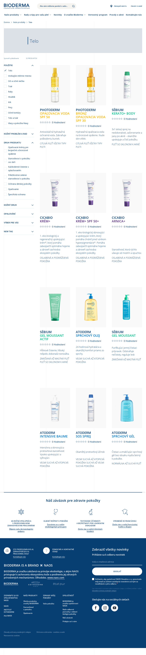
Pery (10, 107)
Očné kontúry (14, 112)
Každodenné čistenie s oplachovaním (18, 168)
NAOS (6, 612)
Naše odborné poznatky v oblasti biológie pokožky (70, 617)
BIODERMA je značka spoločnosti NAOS (70, 609)
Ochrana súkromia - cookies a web (50, 638)
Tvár (10, 86)
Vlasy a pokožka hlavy (18, 123)
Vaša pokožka (48, 610)
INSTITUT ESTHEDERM (9, 617)
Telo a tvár (13, 118)
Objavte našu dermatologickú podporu (21, 536)
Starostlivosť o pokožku (28, 614)
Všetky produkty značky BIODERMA (31, 608)
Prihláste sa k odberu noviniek (108, 561)
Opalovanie (28, 619)
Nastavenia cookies (12, 642)
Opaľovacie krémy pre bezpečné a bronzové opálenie (18, 150)
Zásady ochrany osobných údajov (17, 638)
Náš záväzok (68, 624)
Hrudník (11, 97)
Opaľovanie (13, 189)
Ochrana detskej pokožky (20, 184)
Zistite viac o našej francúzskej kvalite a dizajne (124, 532)
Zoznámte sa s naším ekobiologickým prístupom (55, 532)
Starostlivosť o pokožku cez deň (19, 160)
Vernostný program (97, 14)
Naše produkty (11, 14)
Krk (9, 102)
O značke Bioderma (73, 14)
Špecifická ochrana (16, 194)
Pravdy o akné (117, 14)
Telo (10, 70)
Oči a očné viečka (16, 81)
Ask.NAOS (8, 622)
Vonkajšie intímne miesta (19, 75)
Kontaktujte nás (19, 563)
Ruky (10, 91)
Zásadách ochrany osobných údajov (104, 597)
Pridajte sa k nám (70, 627)
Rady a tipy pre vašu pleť (36, 14)
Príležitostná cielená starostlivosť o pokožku (19, 177)
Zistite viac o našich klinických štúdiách (90, 536)
